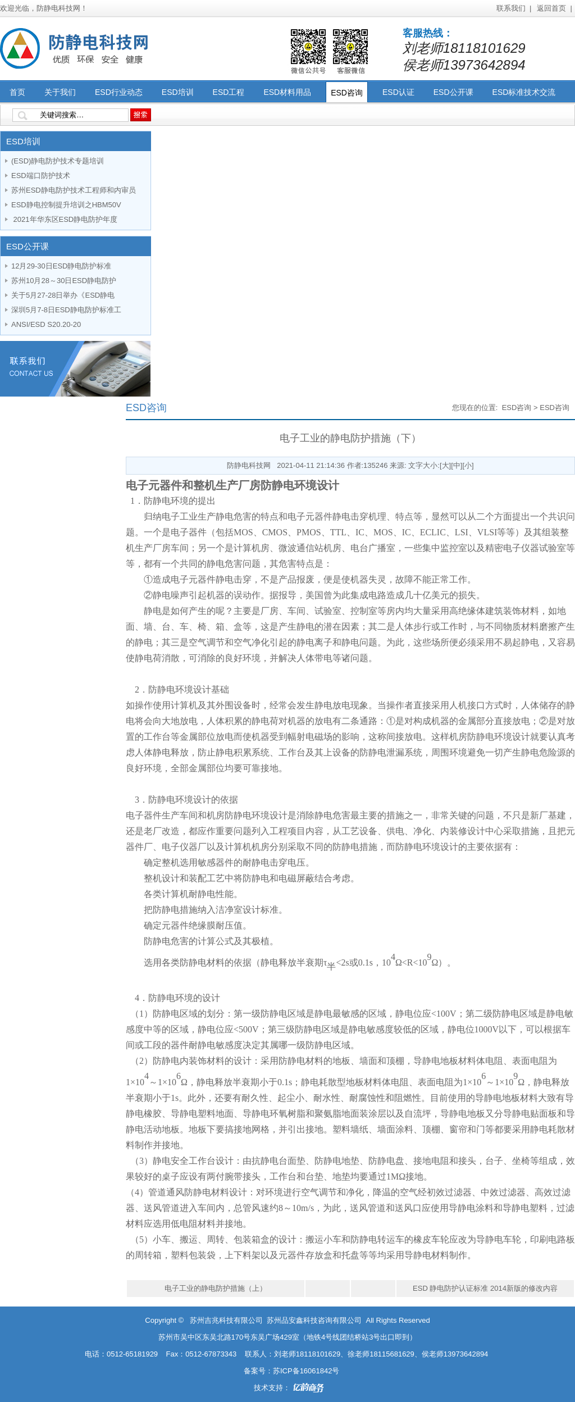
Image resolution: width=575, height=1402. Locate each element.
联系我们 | (514, 8)
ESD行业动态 (119, 92)
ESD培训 (178, 92)
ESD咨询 (347, 92)
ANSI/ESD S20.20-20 (46, 324)
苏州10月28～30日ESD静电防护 (63, 280)
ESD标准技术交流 (524, 92)
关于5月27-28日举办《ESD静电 (63, 295)
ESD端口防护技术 (40, 175)
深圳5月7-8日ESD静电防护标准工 (66, 310)
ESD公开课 (453, 92)
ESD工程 (229, 92)
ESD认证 (398, 92)
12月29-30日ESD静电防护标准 (61, 266)
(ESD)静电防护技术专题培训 (57, 161)
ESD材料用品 (287, 92)
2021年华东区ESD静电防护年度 (64, 219)
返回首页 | (554, 8)
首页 (17, 92)
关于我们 (60, 92)
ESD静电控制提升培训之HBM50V (66, 205)
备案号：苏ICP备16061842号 (292, 1371)
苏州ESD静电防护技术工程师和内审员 (73, 190)
